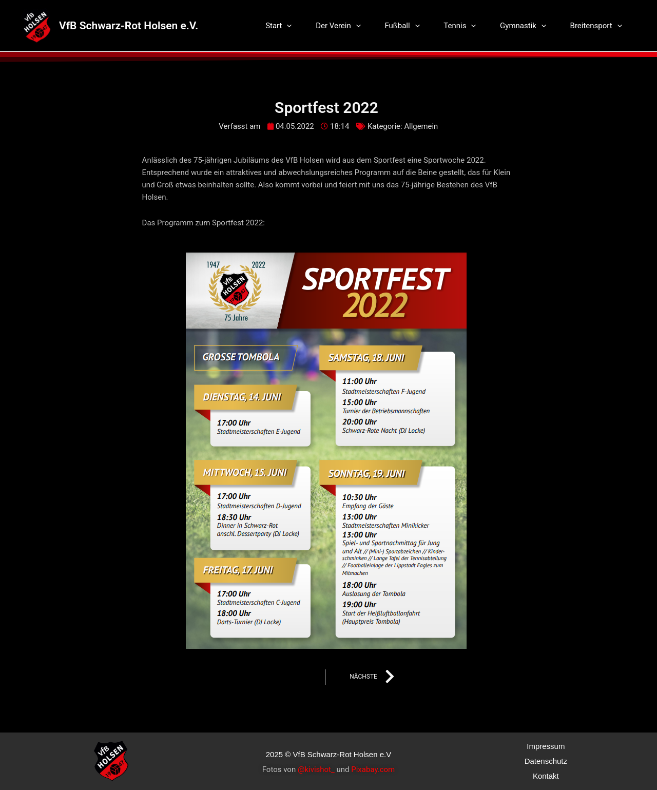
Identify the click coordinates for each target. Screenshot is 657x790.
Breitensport (598, 25)
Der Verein (353, 25)
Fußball (414, 25)
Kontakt (546, 776)
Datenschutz (546, 761)
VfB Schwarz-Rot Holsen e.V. (128, 26)
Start (297, 25)
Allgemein (421, 126)
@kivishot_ (316, 769)
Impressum (546, 746)
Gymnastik (528, 25)
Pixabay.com (373, 769)
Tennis (468, 25)
